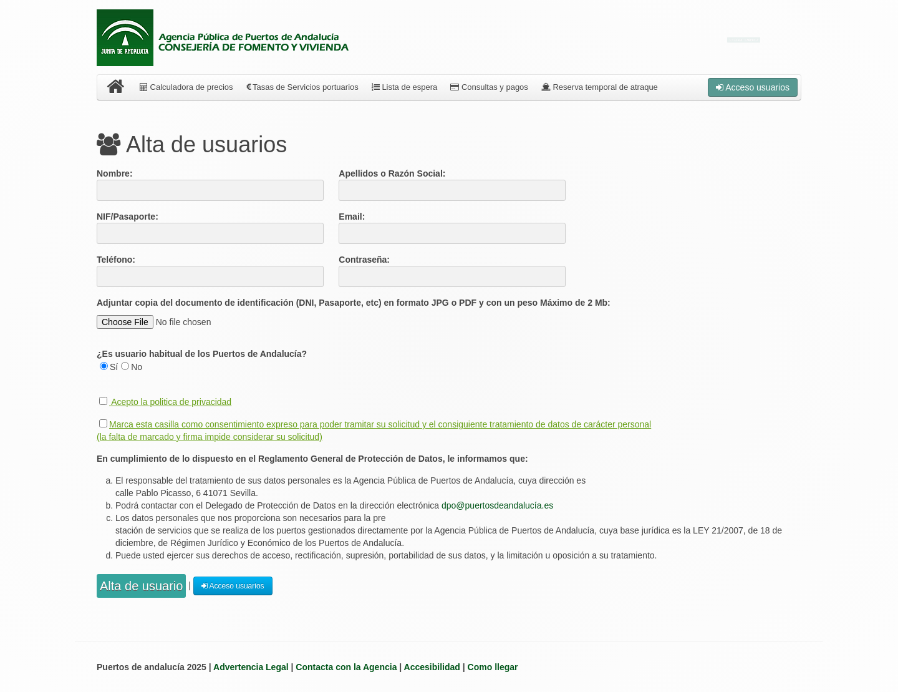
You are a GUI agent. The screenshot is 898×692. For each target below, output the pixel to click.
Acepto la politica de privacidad (171, 402)
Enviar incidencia (743, 40)
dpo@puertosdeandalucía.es (497, 505)
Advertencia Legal (251, 667)
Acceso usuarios (752, 87)
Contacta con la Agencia (346, 667)
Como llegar (493, 667)
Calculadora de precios (186, 87)
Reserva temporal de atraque (599, 87)
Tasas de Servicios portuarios (302, 87)
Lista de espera (405, 87)
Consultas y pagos (489, 87)
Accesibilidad (432, 667)
